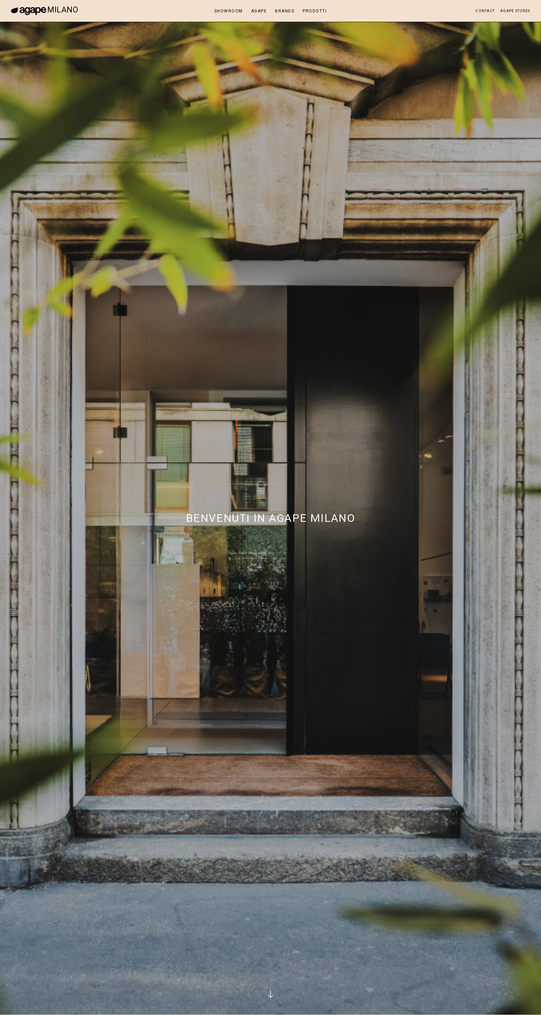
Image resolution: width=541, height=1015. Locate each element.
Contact (485, 11)
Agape (259, 11)
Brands (284, 11)
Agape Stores (515, 11)
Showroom (228, 11)
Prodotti (315, 11)
